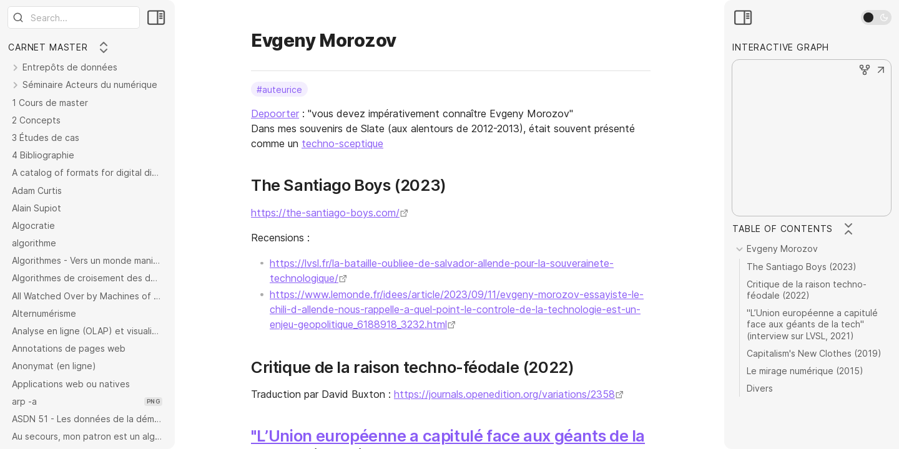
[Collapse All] (103, 47)
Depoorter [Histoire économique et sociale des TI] (275, 113)
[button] (881, 71)
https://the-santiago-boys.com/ (325, 212)
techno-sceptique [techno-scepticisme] (342, 143)
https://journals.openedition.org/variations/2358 (504, 394)
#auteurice (279, 89)
